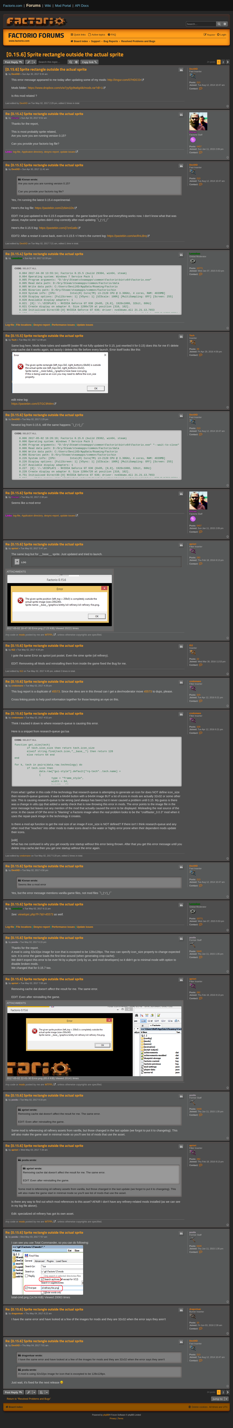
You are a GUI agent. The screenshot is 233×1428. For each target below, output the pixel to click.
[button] (228, 62)
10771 (200, 268)
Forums (33, 5)
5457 (199, 146)
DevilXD (193, 69)
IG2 (191, 645)
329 (198, 695)
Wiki (48, 5)
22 (198, 659)
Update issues (85, 324)
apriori (192, 544)
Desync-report (41, 324)
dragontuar (195, 1309)
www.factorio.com (19, 41)
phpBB (106, 1415)
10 (198, 1322)
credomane (195, 681)
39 (198, 349)
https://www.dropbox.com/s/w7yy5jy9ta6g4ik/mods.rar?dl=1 (65, 87)
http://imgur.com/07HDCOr (124, 79)
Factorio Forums (36, 35)
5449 (199, 951)
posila (192, 937)
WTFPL (49, 634)
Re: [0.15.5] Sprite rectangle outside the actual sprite (44, 165)
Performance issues (63, 324)
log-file (16, 151)
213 (198, 82)
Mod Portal (63, 5)
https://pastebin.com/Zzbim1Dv (54, 208)
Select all (29, 268)
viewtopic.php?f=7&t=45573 (35, 914)
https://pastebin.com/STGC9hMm (32, 403)
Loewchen (194, 253)
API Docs (82, 5)
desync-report (51, 151)
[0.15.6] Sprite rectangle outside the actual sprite (64, 54)
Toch (191, 335)
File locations (23, 324)
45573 (56, 691)
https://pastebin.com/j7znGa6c (58, 227)
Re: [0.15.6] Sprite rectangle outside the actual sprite (44, 415)
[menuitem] (96, 35)
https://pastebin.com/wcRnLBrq (127, 235)
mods (22, 634)
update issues (67, 151)
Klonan (193, 132)
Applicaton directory (32, 151)
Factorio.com (12, 5)
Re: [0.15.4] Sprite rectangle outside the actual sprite (44, 114)
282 (198, 557)
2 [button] (223, 62)
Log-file (9, 324)
